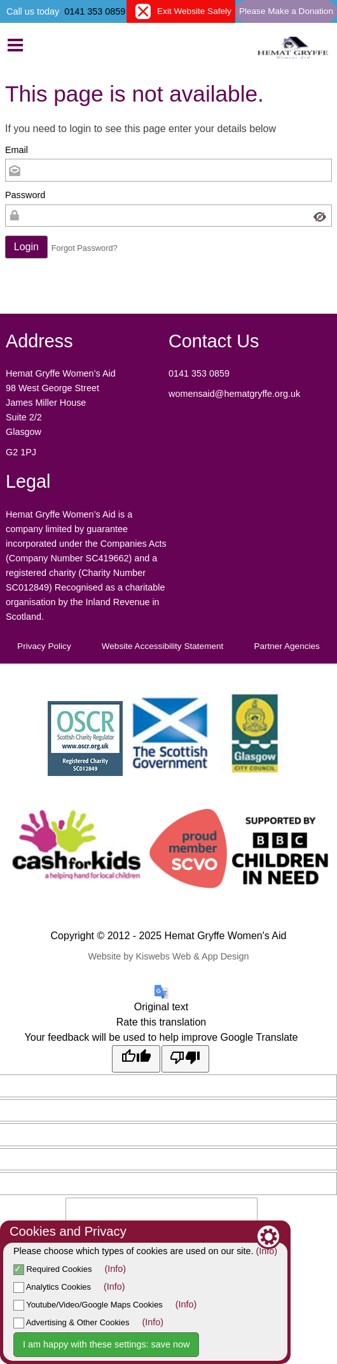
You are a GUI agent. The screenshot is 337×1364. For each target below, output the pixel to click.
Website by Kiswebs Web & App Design (168, 956)
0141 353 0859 (94, 11)
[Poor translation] (186, 1059)
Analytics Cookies (52, 1287)
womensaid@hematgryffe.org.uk (235, 394)
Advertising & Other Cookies (71, 1322)
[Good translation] (136, 1059)
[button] (26, 247)
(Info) (267, 1251)
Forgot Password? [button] (85, 248)
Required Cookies (52, 1269)
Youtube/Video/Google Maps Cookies (88, 1304)
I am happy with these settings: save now (106, 1344)
